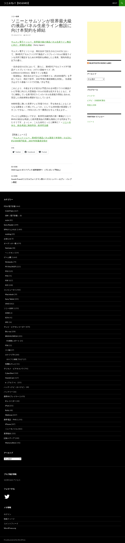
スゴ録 (8, 350)
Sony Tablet (9, 299)
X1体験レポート (12, 341)
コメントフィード (11, 523)
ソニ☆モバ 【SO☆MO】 (17, 3)
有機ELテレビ (10, 364)
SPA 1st (28, 35)
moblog (8, 234)
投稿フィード (9, 519)
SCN (7, 317)
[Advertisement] (104, 38)
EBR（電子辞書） (12, 215)
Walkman (9, 415)
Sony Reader (9, 225)
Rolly (7, 410)
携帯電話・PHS (10, 419)
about (114, 3)
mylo (7, 220)
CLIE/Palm (9, 211)
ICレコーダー (10, 401)
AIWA (7, 313)
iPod (7, 406)
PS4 (6, 276)
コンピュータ (9, 290)
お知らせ (7, 239)
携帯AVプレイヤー (11, 396)
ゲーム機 (7, 257)
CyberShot (9, 373)
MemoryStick (10, 443)
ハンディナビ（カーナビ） (14, 387)
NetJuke (8, 248)
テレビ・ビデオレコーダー (14, 327)
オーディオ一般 (10, 243)
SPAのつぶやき (10, 229)
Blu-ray (8, 331)
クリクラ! (91, 96)
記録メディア (9, 438)
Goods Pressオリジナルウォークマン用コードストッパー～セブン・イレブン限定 (41, 179)
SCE (6, 285)
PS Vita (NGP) (10, 266)
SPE (6, 322)
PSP (6, 280)
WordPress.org (10, 528)
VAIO (7, 304)
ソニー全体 (15, 16)
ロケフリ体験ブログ (14, 359)
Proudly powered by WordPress (14, 540)
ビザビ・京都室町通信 (96, 100)
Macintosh (9, 294)
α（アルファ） (11, 382)
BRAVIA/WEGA (11, 336)
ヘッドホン (9, 253)
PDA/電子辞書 (10, 206)
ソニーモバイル (11, 429)
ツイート (90, 122)
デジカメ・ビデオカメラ (14, 368)
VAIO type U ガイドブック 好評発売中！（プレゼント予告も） (41, 168)
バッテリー (8, 392)
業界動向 (7, 433)
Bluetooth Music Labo (100, 63)
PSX (6, 345)
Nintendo (9, 262)
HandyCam (9, 378)
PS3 (6, 271)
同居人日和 (91, 105)
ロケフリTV (10, 355)
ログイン (7, 514)
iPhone (8, 424)
